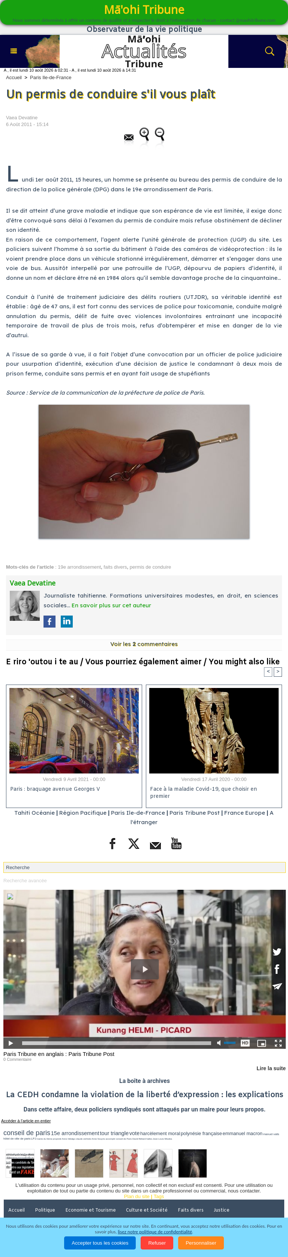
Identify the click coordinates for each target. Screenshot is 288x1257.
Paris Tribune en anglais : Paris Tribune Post (58, 1054)
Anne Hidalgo (68, 1139)
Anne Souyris (98, 1139)
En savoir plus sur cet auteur (111, 605)
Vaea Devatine (22, 117)
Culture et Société (147, 1210)
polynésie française (201, 1133)
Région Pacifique (83, 812)
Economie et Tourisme (90, 1210)
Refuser (157, 1243)
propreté (57, 1139)
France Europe (244, 812)
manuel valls (271, 1134)
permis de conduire (150, 567)
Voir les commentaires (144, 643)
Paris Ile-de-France (51, 77)
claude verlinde (83, 1139)
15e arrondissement (75, 1133)
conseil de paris (26, 1133)
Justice (222, 1210)
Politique (45, 1210)
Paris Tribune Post (195, 812)
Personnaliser (201, 1243)
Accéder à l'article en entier (26, 1121)
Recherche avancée (25, 880)
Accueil (14, 77)
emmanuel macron (242, 1133)
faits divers (115, 567)
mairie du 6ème (44, 1139)
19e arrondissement (79, 567)
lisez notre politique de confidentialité (155, 1231)
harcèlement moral (160, 1133)
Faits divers (191, 1210)
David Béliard (139, 1139)
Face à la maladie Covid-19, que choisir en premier (203, 793)
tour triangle (114, 1133)
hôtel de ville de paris (16, 1138)
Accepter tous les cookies (100, 1243)
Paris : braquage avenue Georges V (55, 789)
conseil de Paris (124, 1139)
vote (134, 1133)
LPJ (33, 1138)
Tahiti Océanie (34, 812)
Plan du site (137, 1196)
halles (149, 1139)
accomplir (111, 1139)
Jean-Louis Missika (162, 1139)
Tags (159, 1196)
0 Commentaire (17, 1059)
